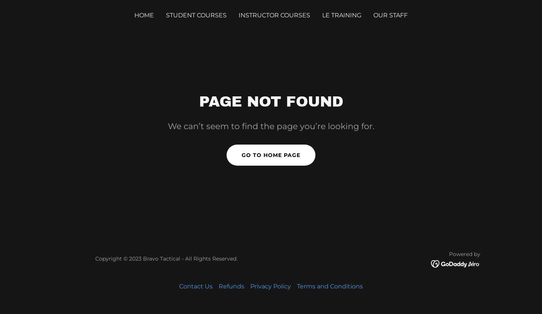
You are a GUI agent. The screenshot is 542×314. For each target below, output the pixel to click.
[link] (455, 263)
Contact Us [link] (196, 286)
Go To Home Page (271, 155)
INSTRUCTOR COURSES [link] (274, 15)
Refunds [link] (231, 286)
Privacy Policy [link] (270, 286)
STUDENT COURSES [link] (196, 15)
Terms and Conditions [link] (330, 286)
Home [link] (144, 15)
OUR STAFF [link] (390, 15)
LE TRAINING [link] (341, 15)
